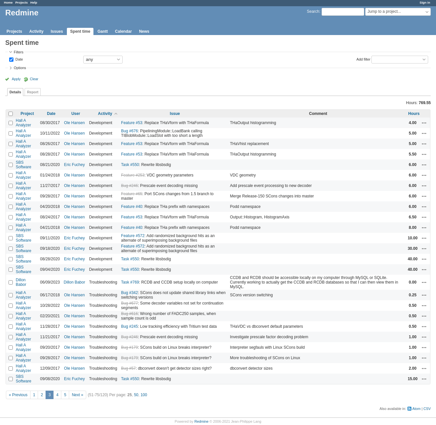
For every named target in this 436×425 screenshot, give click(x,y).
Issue (175, 113)
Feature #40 (131, 206)
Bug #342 (129, 292)
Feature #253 (132, 175)
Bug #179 (129, 347)
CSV (427, 409)
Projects (21, 2)
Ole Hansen (74, 122)
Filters (18, 52)
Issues (57, 31)
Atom (416, 409)
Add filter (363, 59)
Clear (34, 79)
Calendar (123, 31)
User (75, 113)
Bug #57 (128, 368)
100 (144, 395)
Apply (16, 79)
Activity (36, 31)
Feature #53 (131, 122)
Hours (414, 113)
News (144, 31)
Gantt (102, 31)
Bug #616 (129, 313)
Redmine (201, 421)
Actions (424, 122)
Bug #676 (129, 131)
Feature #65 (131, 194)
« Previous (18, 395)
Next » (77, 395)
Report (32, 92)
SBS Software (23, 164)
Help (33, 2)
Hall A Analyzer (23, 122)
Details (15, 92)
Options (20, 68)
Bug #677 (129, 303)
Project (27, 113)
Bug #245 (129, 326)
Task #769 (130, 282)
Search (313, 11)
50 (136, 395)
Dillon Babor (21, 282)
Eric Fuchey (74, 164)
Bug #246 (129, 185)
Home (8, 2)
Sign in (425, 2)
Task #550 (130, 164)
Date (18, 59)
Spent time (80, 31)
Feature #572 (132, 235)
